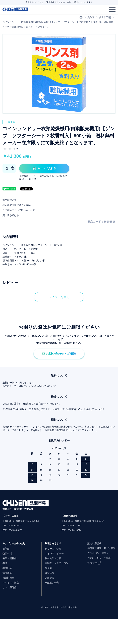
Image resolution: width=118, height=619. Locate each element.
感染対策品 (8, 577)
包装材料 (7, 553)
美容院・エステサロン (56, 563)
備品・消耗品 (10, 558)
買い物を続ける (11, 215)
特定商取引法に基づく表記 (17, 205)
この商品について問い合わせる (19, 210)
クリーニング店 (53, 548)
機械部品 (7, 568)
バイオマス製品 (11, 582)
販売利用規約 (94, 543)
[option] (59, 73)
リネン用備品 (10, 587)
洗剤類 (90, 17)
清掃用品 (7, 573)
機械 (5, 563)
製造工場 (49, 573)
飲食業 (48, 568)
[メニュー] (112, 9)
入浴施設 (49, 577)
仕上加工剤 (105, 17)
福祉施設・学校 (53, 558)
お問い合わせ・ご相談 (99, 558)
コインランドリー (54, 553)
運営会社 (92, 562)
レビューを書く (59, 297)
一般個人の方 (52, 582)
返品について (10, 199)
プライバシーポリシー (99, 553)
